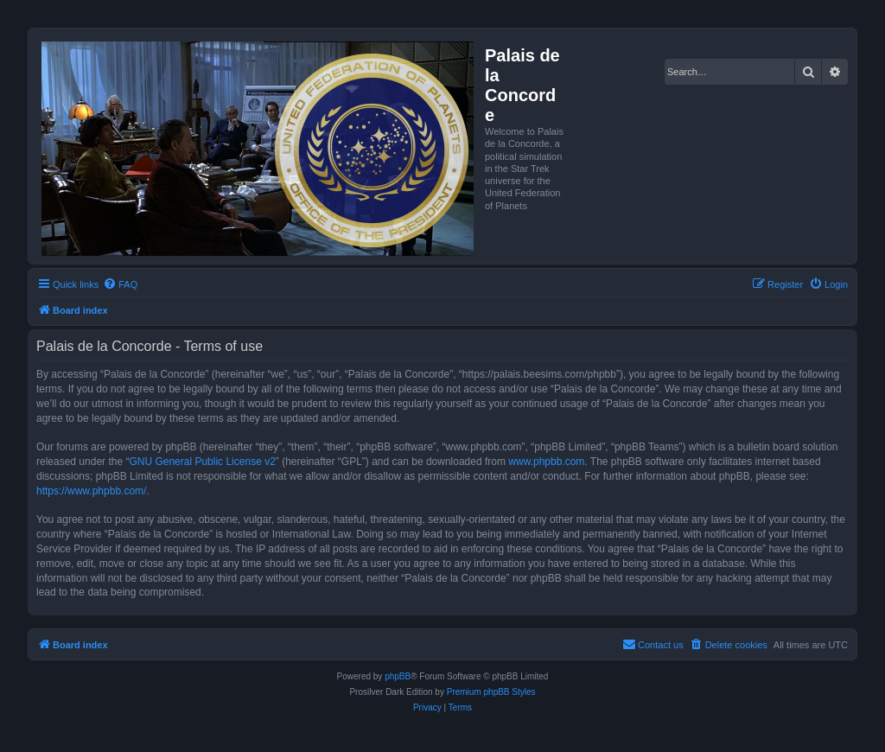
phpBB (398, 676)
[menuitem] (120, 284)
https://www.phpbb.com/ (91, 491)
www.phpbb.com (546, 462)
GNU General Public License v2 (202, 462)
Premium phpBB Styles (491, 692)
